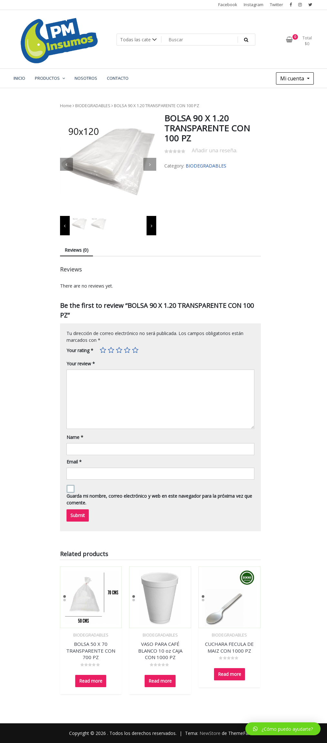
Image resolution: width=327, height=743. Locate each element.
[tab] (76, 250)
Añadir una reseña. (214, 150)
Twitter (276, 4)
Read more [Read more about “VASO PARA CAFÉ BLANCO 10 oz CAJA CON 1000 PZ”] (160, 681)
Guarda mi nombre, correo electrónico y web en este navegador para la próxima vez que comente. (159, 499)
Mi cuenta (292, 78)
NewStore (209, 733)
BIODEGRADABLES (92, 105)
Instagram (253, 4)
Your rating (79, 350)
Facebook (227, 4)
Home (66, 105)
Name (74, 437)
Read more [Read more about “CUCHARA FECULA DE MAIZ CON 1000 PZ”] (229, 674)
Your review (80, 364)
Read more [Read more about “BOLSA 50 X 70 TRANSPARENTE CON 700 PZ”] (90, 681)
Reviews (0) (76, 250)
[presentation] (66, 164)
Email (74, 462)
